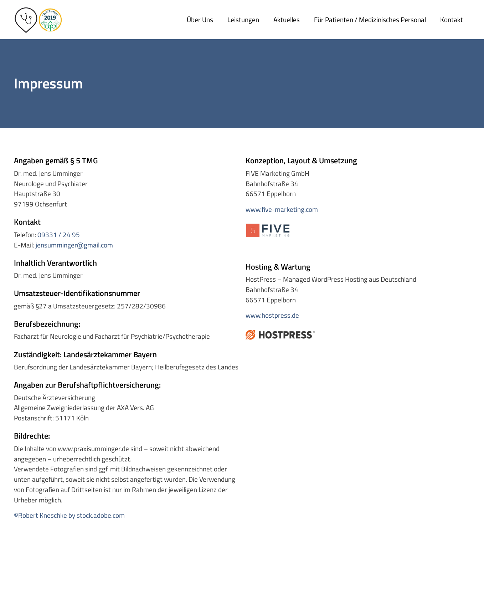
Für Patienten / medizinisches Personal (370, 19)
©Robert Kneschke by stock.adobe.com (69, 515)
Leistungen (243, 19)
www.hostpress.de (272, 315)
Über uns (200, 19)
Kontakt (451, 19)
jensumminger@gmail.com (74, 245)
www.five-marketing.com (282, 209)
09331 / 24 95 (58, 234)
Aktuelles (286, 19)
